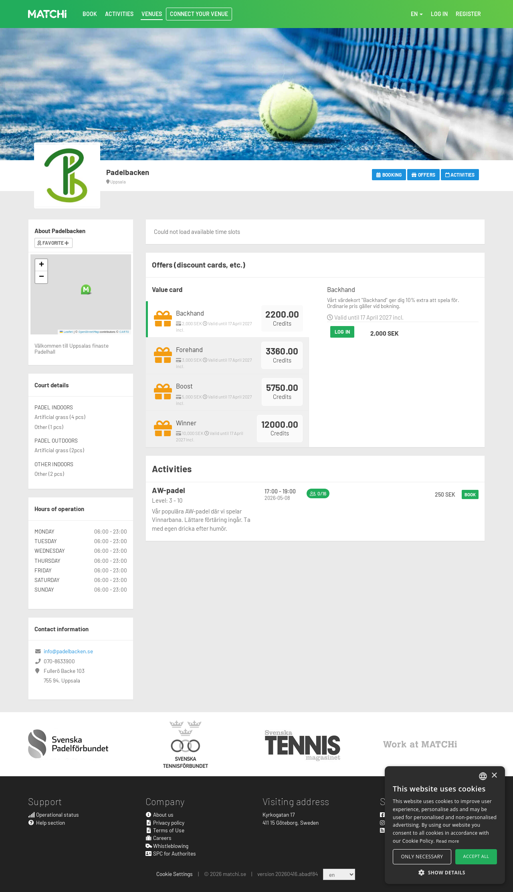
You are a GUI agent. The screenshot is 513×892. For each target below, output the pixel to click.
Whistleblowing (167, 845)
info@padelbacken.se (68, 651)
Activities (460, 174)
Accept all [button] (476, 856)
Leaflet (66, 332)
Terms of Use (165, 830)
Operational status (53, 814)
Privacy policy (165, 822)
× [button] (494, 776)
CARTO (124, 332)
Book (470, 494)
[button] (86, 289)
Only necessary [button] (422, 856)
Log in (342, 331)
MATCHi (47, 14)
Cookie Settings (174, 873)
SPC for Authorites (170, 853)
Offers (423, 174)
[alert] (445, 825)
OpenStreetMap (89, 332)
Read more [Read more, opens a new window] (447, 841)
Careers (158, 837)
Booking (389, 174)
